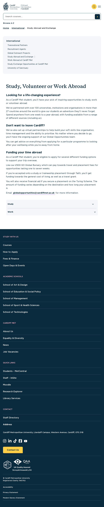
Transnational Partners (17, 45)
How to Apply (10, 252)
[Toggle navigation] (99, 6)
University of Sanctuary (18, 68)
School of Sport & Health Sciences (21, 305)
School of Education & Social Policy (22, 291)
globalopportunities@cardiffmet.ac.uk (33, 193)
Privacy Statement (10, 492)
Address (7, 424)
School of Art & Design (15, 285)
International (18, 28)
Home (6, 28)
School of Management (15, 298)
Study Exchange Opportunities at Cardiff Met (28, 64)
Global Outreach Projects (19, 53)
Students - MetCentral (15, 371)
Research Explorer (13, 391)
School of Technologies (15, 312)
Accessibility (8, 487)
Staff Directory (11, 417)
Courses (7, 245)
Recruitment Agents (17, 49)
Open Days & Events (14, 265)
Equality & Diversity (13, 338)
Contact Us (13, 450)
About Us (8, 331)
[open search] (94, 6)
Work (10, 212)
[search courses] (97, 16)
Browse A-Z (8, 23)
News (6, 345)
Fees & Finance (11, 258)
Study (10, 204)
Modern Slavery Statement (14, 498)
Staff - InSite (9, 378)
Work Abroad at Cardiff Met (20, 60)
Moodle (7, 384)
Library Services (11, 398)
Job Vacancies (10, 352)
